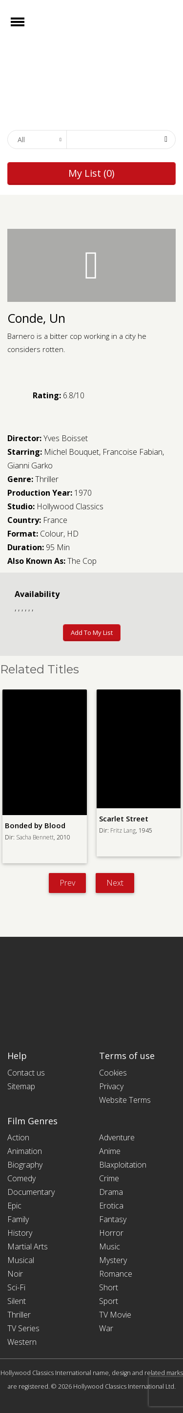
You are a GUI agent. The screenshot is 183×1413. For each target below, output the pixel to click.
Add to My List (92, 632)
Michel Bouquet (71, 451)
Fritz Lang (123, 830)
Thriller (47, 479)
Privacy (111, 1086)
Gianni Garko (30, 465)
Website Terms (125, 1100)
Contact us (26, 1072)
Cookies (113, 1072)
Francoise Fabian (132, 451)
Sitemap (21, 1086)
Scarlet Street (123, 818)
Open (26, 28)
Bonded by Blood (35, 825)
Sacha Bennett (35, 837)
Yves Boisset (65, 438)
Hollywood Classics (70, 506)
